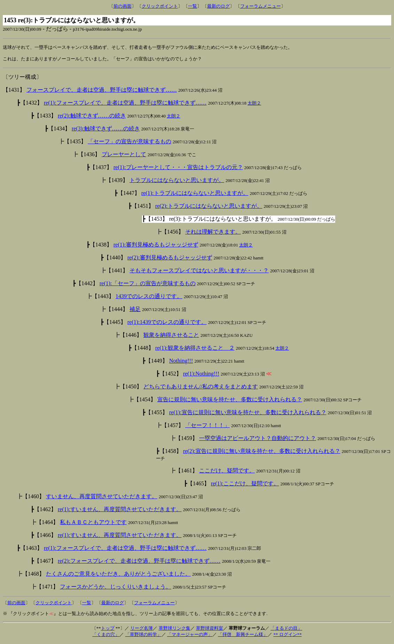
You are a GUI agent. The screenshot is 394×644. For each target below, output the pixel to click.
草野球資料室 (209, 629)
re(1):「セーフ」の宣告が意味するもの (148, 285)
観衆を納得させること (171, 337)
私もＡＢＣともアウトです (93, 524)
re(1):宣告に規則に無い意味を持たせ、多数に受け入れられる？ (247, 414)
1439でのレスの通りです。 (149, 298)
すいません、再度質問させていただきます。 (101, 498)
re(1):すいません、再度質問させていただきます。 (120, 511)
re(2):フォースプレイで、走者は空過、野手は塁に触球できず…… (139, 563)
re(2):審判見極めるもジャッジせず (169, 259)
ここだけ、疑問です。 (227, 472)
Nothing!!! (181, 362)
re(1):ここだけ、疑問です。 (245, 485)
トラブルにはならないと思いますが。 (176, 182)
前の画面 (122, 6)
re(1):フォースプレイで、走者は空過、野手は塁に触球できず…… (125, 104)
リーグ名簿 (141, 629)
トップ (108, 629)
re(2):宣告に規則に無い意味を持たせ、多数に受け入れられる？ (261, 453)
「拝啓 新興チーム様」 (243, 636)
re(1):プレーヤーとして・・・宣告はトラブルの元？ (178, 169)
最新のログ (218, 6)
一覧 (192, 6)
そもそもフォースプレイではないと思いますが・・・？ (199, 272)
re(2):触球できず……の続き (92, 117)
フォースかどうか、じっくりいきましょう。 (115, 588)
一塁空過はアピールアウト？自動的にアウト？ (257, 440)
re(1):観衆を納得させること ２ (195, 350)
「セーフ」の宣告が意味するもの (129, 143)
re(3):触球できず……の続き (106, 130)
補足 (135, 311)
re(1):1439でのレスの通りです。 (167, 324)
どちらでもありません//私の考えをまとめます (200, 388)
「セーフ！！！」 (207, 427)
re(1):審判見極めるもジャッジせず (155, 246)
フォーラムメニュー (260, 6)
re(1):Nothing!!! (201, 375)
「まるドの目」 (286, 629)
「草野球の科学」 (143, 636)
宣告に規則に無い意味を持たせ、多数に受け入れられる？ (229, 401)
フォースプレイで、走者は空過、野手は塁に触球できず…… (101, 91)
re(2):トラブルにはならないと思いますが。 (208, 208)
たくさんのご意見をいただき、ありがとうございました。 (118, 575)
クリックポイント (160, 6)
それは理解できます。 (213, 233)
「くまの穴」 (105, 636)
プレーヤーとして (124, 156)
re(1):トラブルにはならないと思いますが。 (195, 195)
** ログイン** (287, 636)
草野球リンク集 (174, 629)
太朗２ (254, 104)
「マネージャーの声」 (189, 636)
